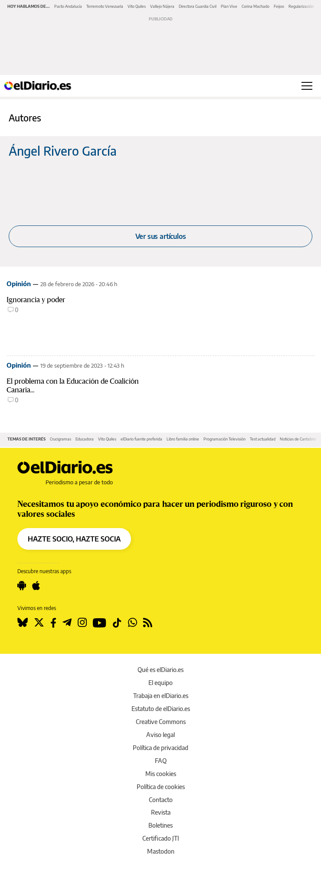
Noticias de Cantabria (298, 439)
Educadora (84, 439)
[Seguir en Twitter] (39, 622)
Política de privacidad (160, 747)
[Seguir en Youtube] (99, 622)
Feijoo (279, 6)
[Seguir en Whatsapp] (132, 622)
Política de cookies (161, 786)
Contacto (161, 799)
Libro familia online (183, 439)
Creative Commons (161, 721)
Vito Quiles (137, 6)
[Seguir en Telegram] (67, 622)
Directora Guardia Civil (197, 6)
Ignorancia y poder (36, 299)
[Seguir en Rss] (147, 622)
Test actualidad (262, 439)
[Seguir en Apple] (36, 586)
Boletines (160, 825)
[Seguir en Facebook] (53, 622)
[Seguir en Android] (21, 586)
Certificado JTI (160, 838)
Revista (160, 812)
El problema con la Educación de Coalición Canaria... (73, 386)
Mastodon (160, 851)
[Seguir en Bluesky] (22, 622)
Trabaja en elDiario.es (160, 695)
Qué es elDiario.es (160, 669)
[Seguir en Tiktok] (117, 622)
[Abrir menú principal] (306, 86)
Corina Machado (255, 6)
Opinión (19, 283)
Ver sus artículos (160, 236)
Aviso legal (160, 734)
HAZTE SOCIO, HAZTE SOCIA (74, 539)
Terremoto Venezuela (104, 6)
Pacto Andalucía (68, 6)
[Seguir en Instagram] (82, 622)
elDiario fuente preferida (141, 439)
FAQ (161, 760)
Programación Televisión (224, 439)
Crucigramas (60, 439)
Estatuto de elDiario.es (160, 708)
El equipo (160, 682)
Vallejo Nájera (162, 6)
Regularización (301, 6)
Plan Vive (229, 6)
